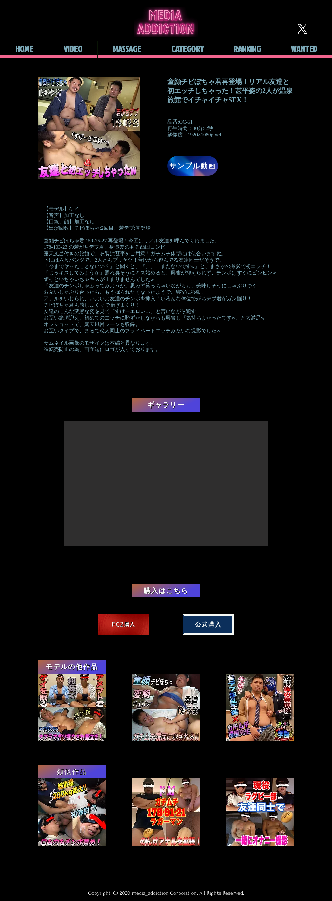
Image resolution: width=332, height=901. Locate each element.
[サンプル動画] (192, 166)
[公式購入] (208, 624)
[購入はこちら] (166, 590)
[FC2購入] (123, 624)
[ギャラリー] (166, 405)
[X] (302, 28)
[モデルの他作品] (72, 667)
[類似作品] (72, 771)
